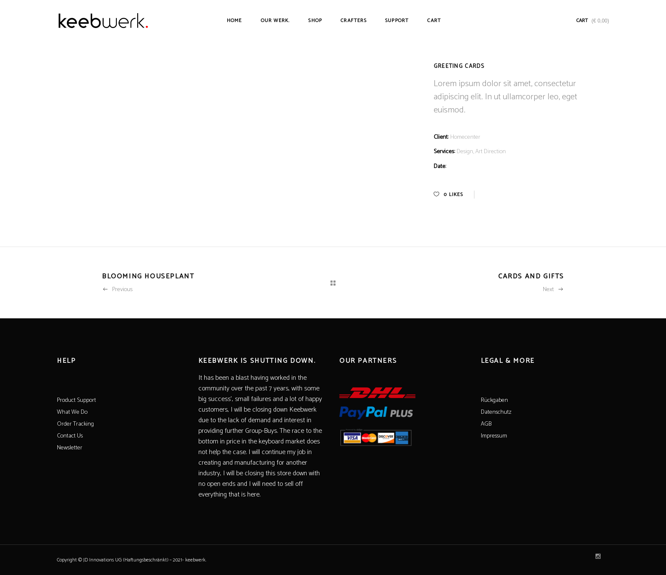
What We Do (72, 412)
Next (553, 290)
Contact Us (70, 436)
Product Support (76, 400)
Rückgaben (494, 400)
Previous (117, 290)
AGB (486, 424)
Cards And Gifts (531, 276)
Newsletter (69, 448)
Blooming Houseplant (148, 276)
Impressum (494, 436)
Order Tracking (75, 424)
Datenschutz (496, 412)
